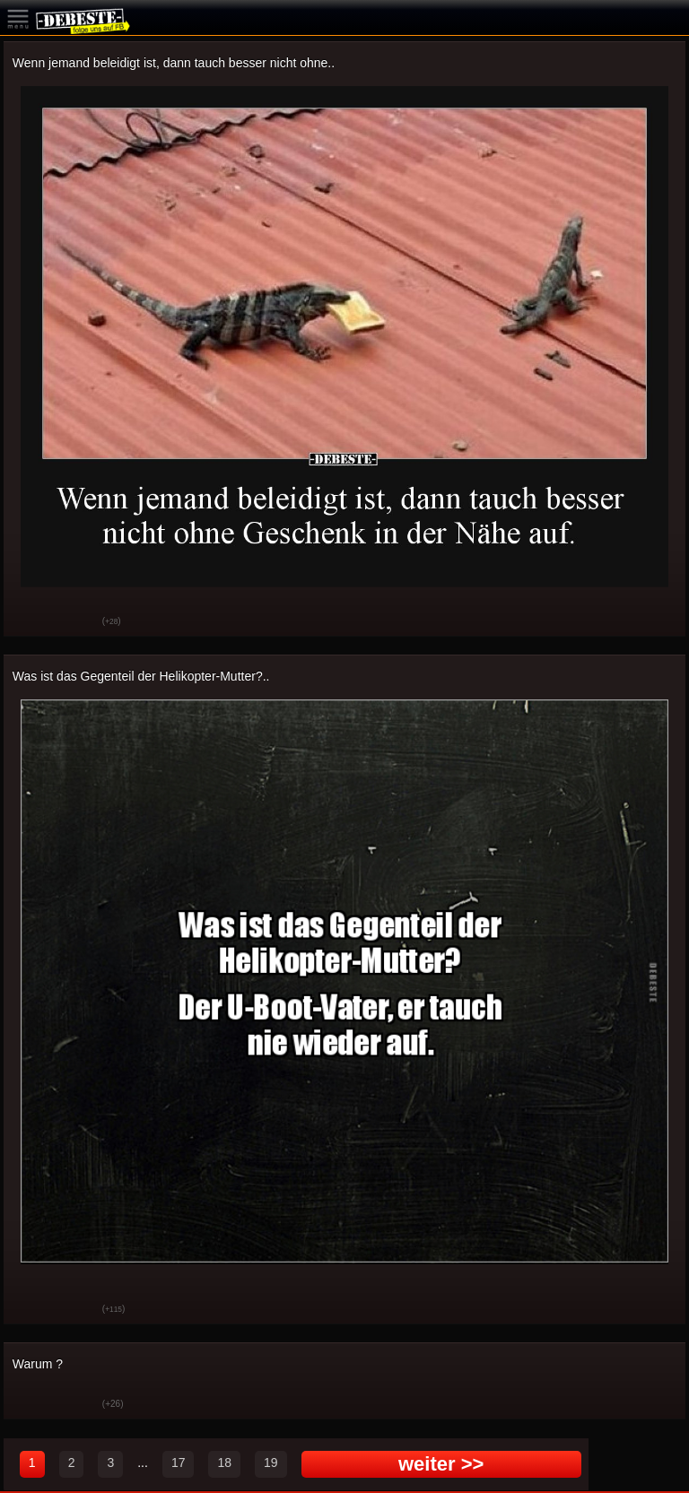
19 (271, 1462)
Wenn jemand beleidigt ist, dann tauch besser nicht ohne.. (174, 63)
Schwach (75, 622)
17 (178, 1462)
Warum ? (38, 1364)
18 (224, 1462)
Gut (30, 622)
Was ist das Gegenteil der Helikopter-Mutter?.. (141, 676)
